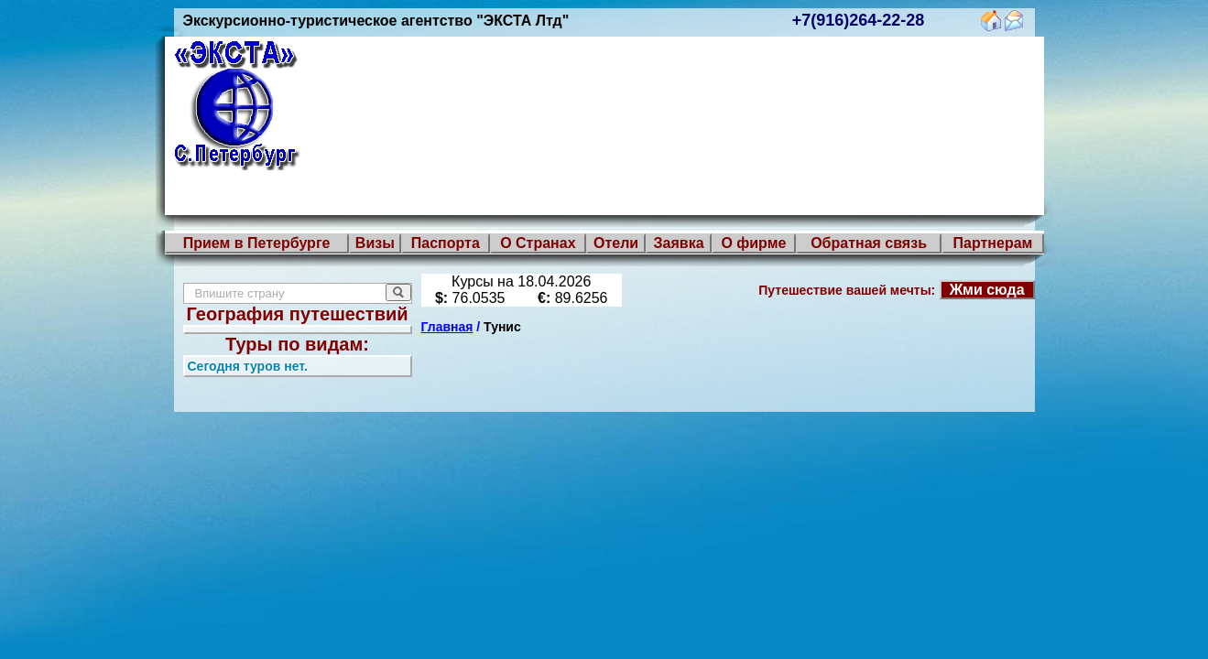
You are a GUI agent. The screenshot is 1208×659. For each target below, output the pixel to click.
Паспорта (445, 243)
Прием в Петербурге (257, 243)
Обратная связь (869, 243)
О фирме (753, 243)
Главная (447, 326)
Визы (375, 243)
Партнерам (993, 243)
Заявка (679, 243)
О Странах (537, 243)
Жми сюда (987, 289)
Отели (615, 243)
